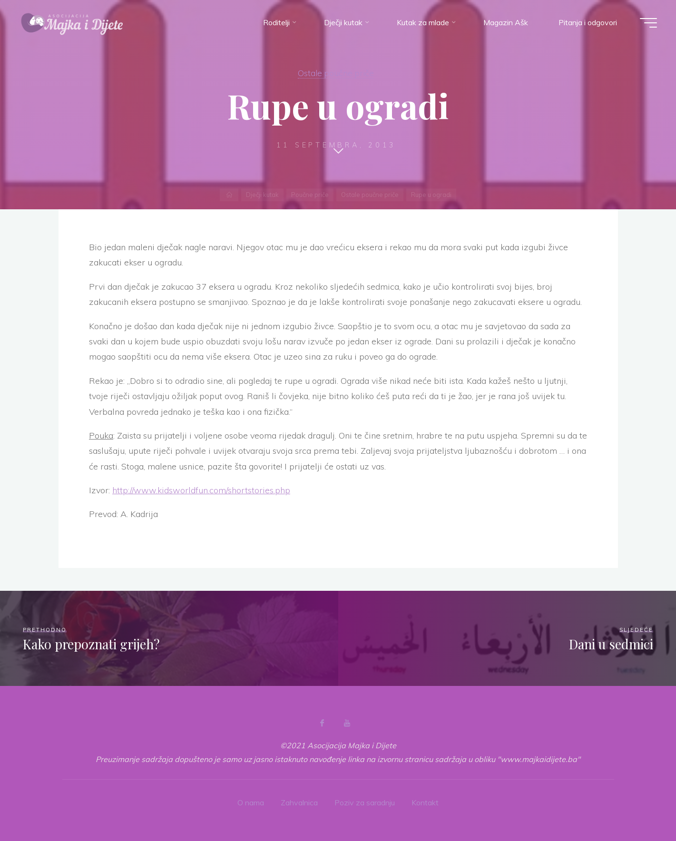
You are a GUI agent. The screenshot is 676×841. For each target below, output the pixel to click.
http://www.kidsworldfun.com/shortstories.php (201, 490)
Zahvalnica (299, 802)
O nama (250, 802)
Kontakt (425, 802)
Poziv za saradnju (364, 802)
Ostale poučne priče (336, 73)
